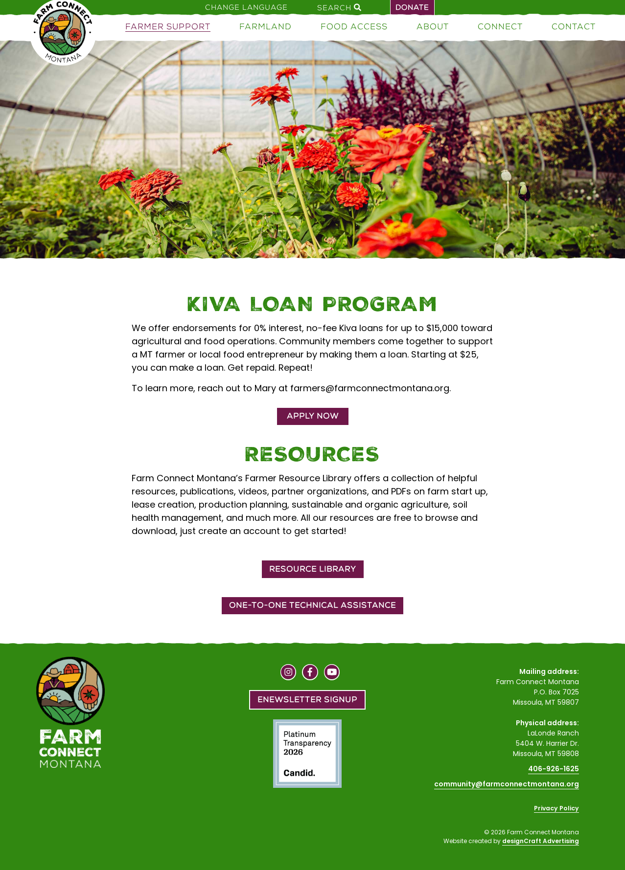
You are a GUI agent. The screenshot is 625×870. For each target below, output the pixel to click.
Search (339, 7)
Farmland (265, 26)
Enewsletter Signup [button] (307, 699)
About (433, 26)
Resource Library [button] (312, 569)
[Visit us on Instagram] (288, 673)
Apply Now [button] (313, 416)
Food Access (354, 26)
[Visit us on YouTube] (332, 673)
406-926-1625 (553, 769)
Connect (500, 26)
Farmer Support (167, 26)
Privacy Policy (556, 808)
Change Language (246, 7)
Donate (412, 7)
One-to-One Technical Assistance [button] (312, 605)
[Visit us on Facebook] (310, 673)
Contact (574, 26)
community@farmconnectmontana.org (506, 784)
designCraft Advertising (540, 841)
